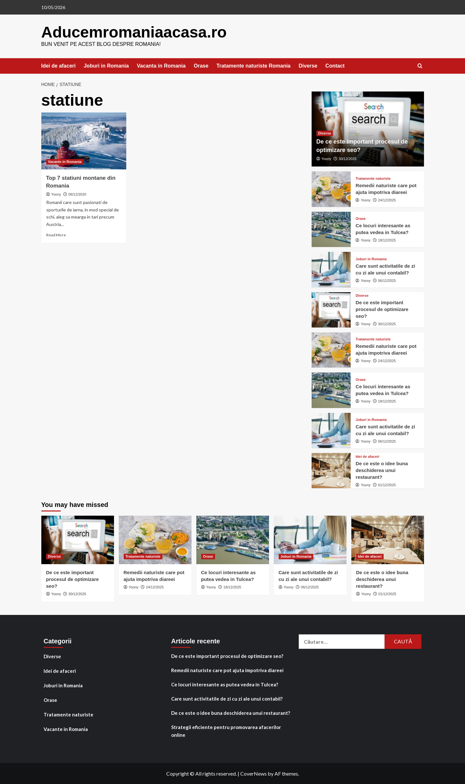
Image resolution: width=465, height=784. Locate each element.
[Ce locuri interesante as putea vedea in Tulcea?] (331, 229)
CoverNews (253, 773)
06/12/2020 (77, 194)
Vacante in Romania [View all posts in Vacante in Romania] (65, 161)
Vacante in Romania (66, 729)
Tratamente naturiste (68, 714)
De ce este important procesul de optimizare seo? (382, 308)
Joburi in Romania (106, 65)
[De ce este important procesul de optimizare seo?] (331, 309)
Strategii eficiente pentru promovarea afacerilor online (226, 730)
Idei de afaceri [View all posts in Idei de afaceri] (367, 456)
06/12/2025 (387, 280)
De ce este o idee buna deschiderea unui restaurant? (382, 469)
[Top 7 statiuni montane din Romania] (84, 140)
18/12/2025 (387, 240)
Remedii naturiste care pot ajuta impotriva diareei (227, 670)
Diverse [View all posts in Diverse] (324, 133)
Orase (201, 65)
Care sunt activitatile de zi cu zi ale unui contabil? (227, 698)
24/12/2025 (387, 200)
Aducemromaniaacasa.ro (133, 31)
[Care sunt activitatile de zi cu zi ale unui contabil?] (331, 269)
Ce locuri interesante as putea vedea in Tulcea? (224, 684)
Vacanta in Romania (161, 65)
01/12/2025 (387, 485)
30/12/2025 (347, 158)
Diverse (308, 65)
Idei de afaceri (58, 65)
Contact (335, 65)
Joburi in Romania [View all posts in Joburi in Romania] (371, 258)
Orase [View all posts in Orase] (361, 218)
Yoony (56, 194)
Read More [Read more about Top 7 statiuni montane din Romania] (56, 234)
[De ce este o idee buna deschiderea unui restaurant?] (331, 470)
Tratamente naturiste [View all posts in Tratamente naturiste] (373, 178)
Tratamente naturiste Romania (253, 65)
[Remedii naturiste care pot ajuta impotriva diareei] (331, 188)
